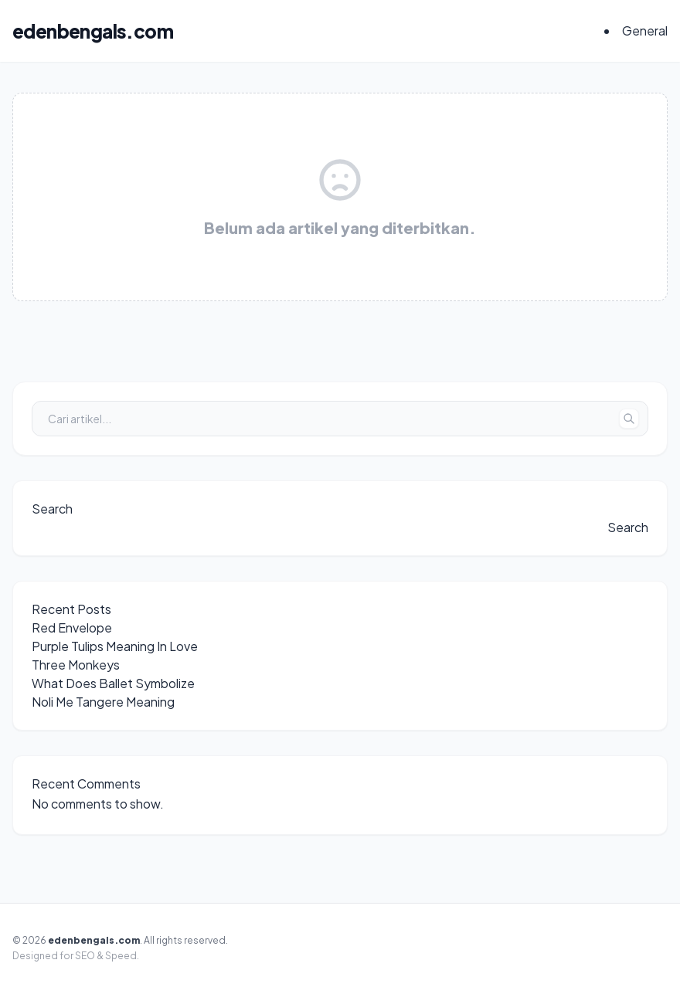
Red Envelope (72, 627)
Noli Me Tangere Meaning (103, 702)
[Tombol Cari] (629, 419)
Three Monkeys (76, 664)
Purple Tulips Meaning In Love (115, 646)
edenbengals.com (92, 30)
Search (52, 508)
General (645, 30)
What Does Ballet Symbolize (113, 683)
